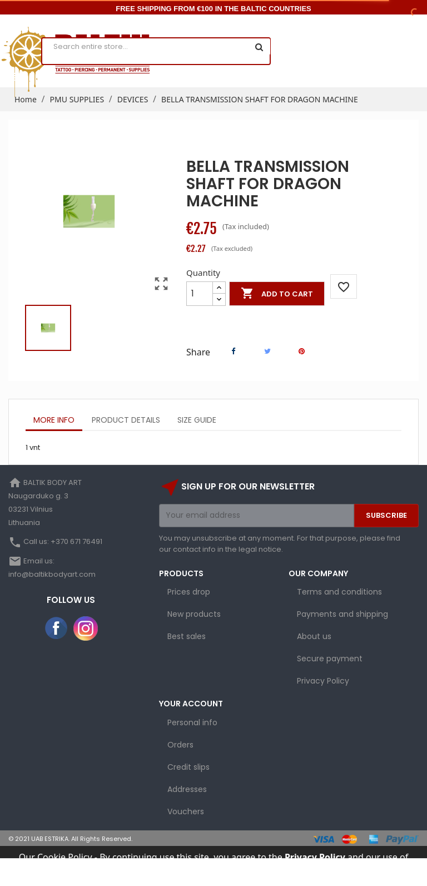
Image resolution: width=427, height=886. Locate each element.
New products (194, 614)
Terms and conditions (339, 591)
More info (54, 419)
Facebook (56, 628)
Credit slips (188, 767)
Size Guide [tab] (196, 419)
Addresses (187, 789)
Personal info (192, 722)
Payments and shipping (342, 614)
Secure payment (330, 658)
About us (314, 636)
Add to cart (277, 293)
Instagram (85, 628)
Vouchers (185, 811)
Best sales (186, 636)
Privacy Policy (323, 680)
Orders (180, 744)
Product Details (126, 419)
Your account (191, 703)
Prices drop (188, 591)
